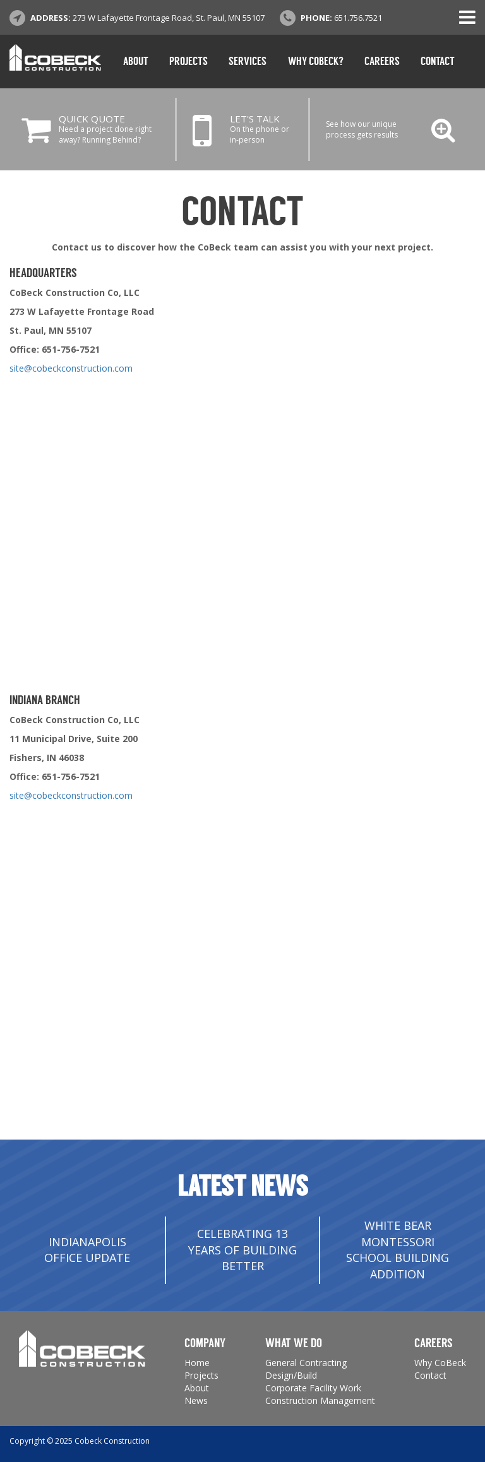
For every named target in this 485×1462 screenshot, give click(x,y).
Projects (188, 61)
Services (247, 61)
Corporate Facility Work (313, 1388)
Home (197, 1363)
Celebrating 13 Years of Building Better (242, 1249)
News (196, 1400)
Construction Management (320, 1400)
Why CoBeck (440, 1363)
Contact (438, 61)
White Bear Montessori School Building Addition (397, 1250)
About (135, 61)
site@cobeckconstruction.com (71, 368)
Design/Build (291, 1375)
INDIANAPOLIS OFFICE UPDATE (87, 1250)
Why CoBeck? (316, 61)
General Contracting (306, 1363)
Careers (382, 61)
